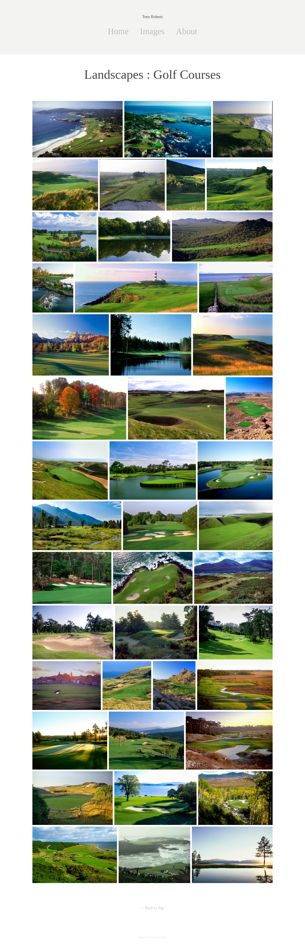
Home (118, 31)
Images (152, 31)
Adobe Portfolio (159, 937)
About (186, 31)
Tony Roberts (152, 17)
